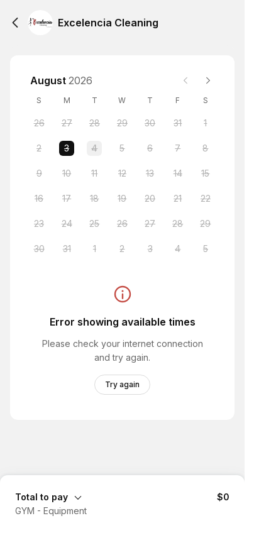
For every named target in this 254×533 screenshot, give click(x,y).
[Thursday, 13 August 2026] (150, 173)
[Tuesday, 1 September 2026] (94, 248)
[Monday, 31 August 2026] (66, 248)
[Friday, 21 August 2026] (177, 198)
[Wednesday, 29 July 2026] (122, 123)
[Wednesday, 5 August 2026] (122, 148)
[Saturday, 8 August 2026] (205, 148)
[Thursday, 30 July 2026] (150, 123)
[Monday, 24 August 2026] (66, 223)
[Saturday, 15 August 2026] (205, 173)
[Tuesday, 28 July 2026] (94, 123)
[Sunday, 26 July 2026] (39, 123)
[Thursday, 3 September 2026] (150, 248)
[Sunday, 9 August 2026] (39, 173)
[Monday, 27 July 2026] (66, 123)
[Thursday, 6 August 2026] (150, 148)
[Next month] (208, 80)
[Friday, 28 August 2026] (177, 223)
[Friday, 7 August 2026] (177, 148)
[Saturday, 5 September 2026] (205, 248)
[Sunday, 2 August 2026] (39, 148)
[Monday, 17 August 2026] (66, 198)
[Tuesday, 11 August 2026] (94, 173)
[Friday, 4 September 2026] (177, 248)
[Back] (15, 23)
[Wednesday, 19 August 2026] (122, 198)
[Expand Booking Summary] (122, 496)
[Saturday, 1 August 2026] (205, 123)
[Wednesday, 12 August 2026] (122, 173)
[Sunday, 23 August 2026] (39, 223)
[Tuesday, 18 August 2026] (94, 198)
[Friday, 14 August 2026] (177, 173)
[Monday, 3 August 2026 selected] (66, 148)
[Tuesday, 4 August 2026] (94, 148)
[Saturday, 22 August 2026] (205, 198)
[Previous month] (185, 80)
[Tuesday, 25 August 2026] (94, 223)
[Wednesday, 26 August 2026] (122, 223)
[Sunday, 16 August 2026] (39, 198)
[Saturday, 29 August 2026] (205, 223)
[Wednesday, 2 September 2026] (122, 248)
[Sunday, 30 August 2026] (39, 248)
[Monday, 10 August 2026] (66, 173)
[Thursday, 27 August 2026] (150, 223)
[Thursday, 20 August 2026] (150, 198)
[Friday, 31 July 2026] (177, 123)
